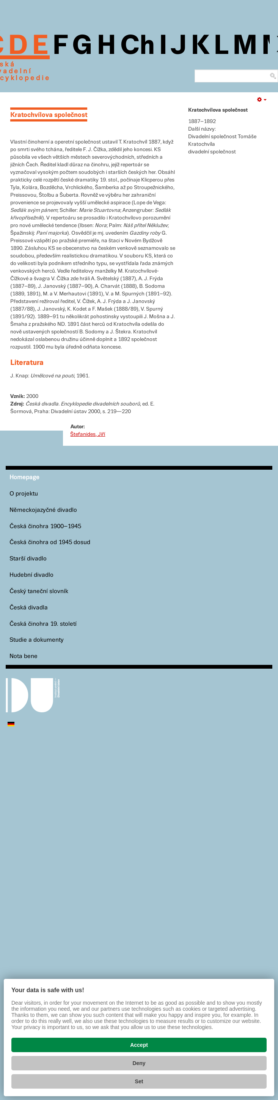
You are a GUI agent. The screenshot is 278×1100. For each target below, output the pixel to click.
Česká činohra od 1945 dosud (49, 542)
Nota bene (23, 656)
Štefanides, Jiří (87, 434)
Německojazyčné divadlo (43, 510)
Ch (137, 46)
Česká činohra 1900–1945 (45, 526)
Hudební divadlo (31, 575)
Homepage (24, 477)
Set (139, 1081)
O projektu (23, 494)
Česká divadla (28, 607)
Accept (139, 1045)
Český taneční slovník (38, 591)
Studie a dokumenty (36, 640)
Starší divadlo (28, 559)
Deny (138, 1063)
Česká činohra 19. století (43, 624)
